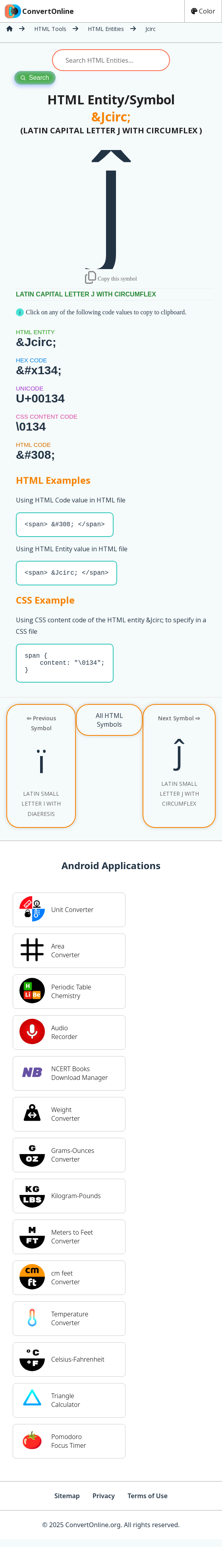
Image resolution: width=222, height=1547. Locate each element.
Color (203, 11)
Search (35, 77)
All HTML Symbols (109, 728)
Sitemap (67, 1503)
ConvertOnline (38, 11)
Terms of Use (147, 1503)
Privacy (104, 1503)
